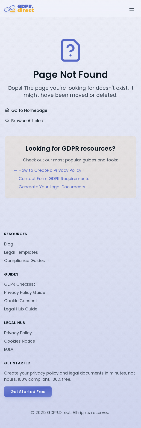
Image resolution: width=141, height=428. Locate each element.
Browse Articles (24, 121)
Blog (8, 244)
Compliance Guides (24, 260)
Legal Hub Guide (20, 309)
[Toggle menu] (131, 8)
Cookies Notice (19, 341)
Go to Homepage (26, 110)
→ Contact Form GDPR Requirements (51, 178)
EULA (8, 349)
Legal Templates (21, 252)
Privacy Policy (18, 333)
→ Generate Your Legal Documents (49, 187)
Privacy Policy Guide (24, 292)
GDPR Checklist (19, 284)
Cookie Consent (20, 301)
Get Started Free (27, 391)
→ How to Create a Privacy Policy (47, 170)
